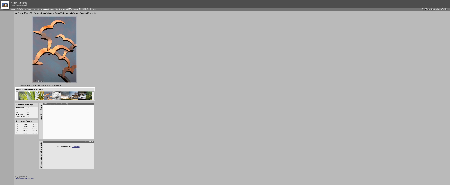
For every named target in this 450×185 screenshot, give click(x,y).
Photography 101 (75, 9)
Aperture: (18, 110)
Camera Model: (20, 116)
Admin (32, 178)
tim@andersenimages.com (22, 178)
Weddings (28, 9)
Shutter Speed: (20, 107)
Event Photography (48, 9)
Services (59, 9)
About (65, 9)
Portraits (36, 9)
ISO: (17, 112)
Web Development (89, 9)
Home (13, 9)
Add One (75, 147)
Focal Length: (20, 114)
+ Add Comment (88, 141)
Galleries (19, 9)
